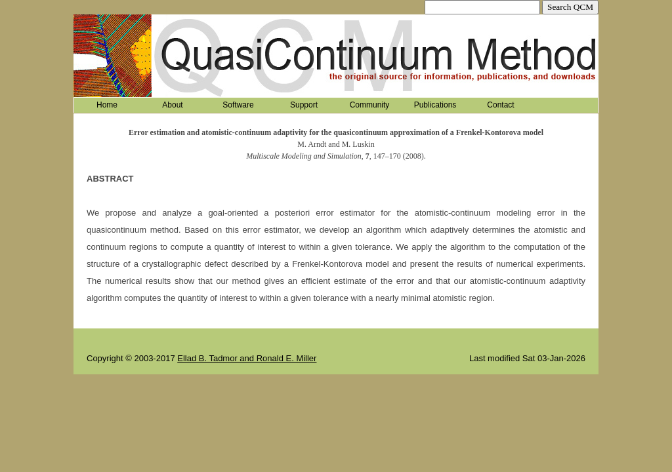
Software (237, 104)
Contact (500, 104)
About (172, 104)
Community (370, 104)
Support (304, 104)
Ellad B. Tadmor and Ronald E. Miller (246, 358)
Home (106, 104)
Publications (435, 104)
